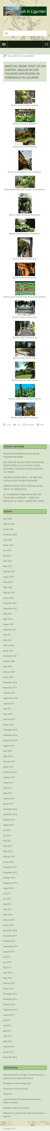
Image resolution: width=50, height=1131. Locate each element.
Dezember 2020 (10, 656)
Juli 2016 (7, 830)
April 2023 (7, 582)
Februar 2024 (9, 571)
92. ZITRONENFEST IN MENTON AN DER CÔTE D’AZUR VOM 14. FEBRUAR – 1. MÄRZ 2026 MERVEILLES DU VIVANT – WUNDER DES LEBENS (23, 497)
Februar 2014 (9, 983)
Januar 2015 (8, 925)
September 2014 (10, 946)
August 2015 (8, 888)
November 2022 (10, 608)
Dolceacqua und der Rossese (15, 1088)
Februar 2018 (9, 761)
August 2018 (8, 745)
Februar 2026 (9, 524)
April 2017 (7, 788)
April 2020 (7, 666)
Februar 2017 (9, 798)
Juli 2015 (7, 893)
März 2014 (7, 978)
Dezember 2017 (10, 772)
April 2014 (7, 972)
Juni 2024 (7, 550)
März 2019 (7, 714)
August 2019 (8, 703)
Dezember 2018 (10, 730)
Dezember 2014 (10, 930)
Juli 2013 (7, 1020)
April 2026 (7, 518)
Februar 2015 (9, 920)
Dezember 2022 (10, 603)
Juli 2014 (7, 957)
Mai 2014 (7, 967)
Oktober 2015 (9, 877)
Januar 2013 (8, 1052)
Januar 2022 (8, 624)
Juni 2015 (7, 899)
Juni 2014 (7, 962)
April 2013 (7, 1036)
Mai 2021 (7, 635)
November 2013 (10, 999)
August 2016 (8, 825)
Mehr (42, 425)
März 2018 (7, 756)
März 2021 (7, 640)
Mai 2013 (7, 1031)
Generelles (30, 425)
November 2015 (10, 872)
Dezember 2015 (10, 867)
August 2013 (8, 1015)
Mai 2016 (7, 840)
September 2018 (10, 740)
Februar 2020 (9, 672)
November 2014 (10, 936)
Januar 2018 (8, 767)
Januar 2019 (8, 724)
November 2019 (10, 687)
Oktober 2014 (9, 941)
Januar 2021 (8, 650)
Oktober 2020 (9, 661)
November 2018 (10, 735)
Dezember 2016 (10, 809)
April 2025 (7, 540)
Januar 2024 (8, 577)
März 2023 (7, 587)
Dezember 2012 (10, 1057)
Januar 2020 (8, 677)
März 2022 (7, 619)
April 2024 (7, 561)
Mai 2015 (7, 904)
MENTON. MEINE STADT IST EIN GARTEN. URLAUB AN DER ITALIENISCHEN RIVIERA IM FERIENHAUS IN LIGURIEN (25, 71)
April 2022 (7, 613)
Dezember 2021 (10, 629)
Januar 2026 (8, 529)
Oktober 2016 (9, 819)
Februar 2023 (9, 592)
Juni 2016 (7, 835)
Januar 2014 (8, 988)
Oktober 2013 (9, 1004)
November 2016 (10, 814)
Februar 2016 (9, 856)
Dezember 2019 (10, 682)
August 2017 (8, 782)
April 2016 (7, 846)
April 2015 (7, 909)
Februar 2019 (9, 719)
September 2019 (10, 698)
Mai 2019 (7, 708)
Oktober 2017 (9, 777)
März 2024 (7, 566)
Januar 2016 (8, 862)
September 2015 (10, 883)
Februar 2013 (9, 1046)
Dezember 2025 (10, 534)
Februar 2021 (9, 645)
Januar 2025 (8, 545)
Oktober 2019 (9, 693)
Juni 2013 (7, 1025)
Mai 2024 (7, 555)
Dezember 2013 (10, 994)
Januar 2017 (8, 803)
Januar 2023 (8, 598)
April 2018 (7, 751)
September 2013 (10, 1009)
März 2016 (7, 851)
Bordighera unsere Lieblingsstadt (17, 1083)
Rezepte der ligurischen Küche (16, 1108)
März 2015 (7, 914)
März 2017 (7, 793)
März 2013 (7, 1041)
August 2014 (8, 951)
